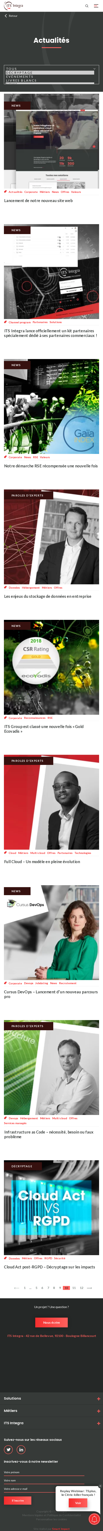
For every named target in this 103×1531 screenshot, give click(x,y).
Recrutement (68, 983)
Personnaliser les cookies (51, 1519)
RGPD (48, 1258)
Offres (65, 191)
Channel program (20, 322)
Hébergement (31, 587)
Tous (50, 69)
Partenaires (40, 322)
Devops (28, 983)
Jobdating (41, 983)
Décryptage (50, 73)
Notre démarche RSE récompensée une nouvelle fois (51, 465)
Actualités (15, 191)
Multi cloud (37, 853)
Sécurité (59, 1258)
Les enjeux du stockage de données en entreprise (47, 596)
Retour (13, 15)
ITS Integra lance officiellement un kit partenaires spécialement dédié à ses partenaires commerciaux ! (50, 333)
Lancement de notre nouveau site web (38, 200)
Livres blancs (50, 80)
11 (74, 1287)
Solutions (56, 322)
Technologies (82, 853)
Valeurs (76, 191)
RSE (35, 457)
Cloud (12, 853)
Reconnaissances (34, 717)
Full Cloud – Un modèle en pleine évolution (42, 861)
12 (81, 1287)
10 (66, 1287)
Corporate (31, 191)
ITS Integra (13, 1422)
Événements (50, 76)
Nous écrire (51, 1322)
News (55, 191)
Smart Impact (61, 1528)
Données (14, 587)
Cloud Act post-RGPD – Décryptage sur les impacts (49, 1267)
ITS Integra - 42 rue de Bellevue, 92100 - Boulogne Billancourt (51, 1336)
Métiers (45, 191)
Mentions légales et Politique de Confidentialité (51, 1515)
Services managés (15, 1123)
